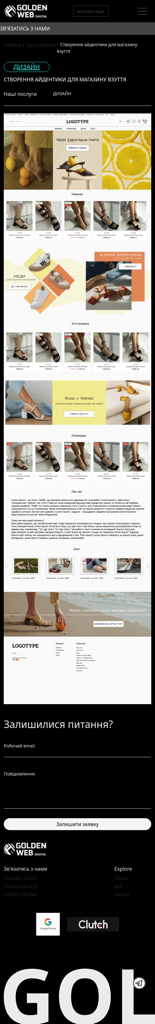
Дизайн (26, 67)
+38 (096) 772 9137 (20, 877)
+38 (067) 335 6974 (20, 886)
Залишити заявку (77, 824)
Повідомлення (19, 774)
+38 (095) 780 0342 (20, 894)
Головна (12, 44)
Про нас (122, 877)
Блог (119, 886)
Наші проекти (41, 44)
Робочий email (19, 746)
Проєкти (122, 894)
